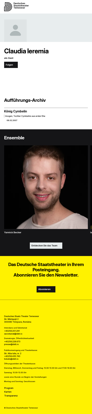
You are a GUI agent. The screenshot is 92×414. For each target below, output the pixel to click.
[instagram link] (46, 307)
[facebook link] (39, 307)
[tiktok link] (52, 307)
